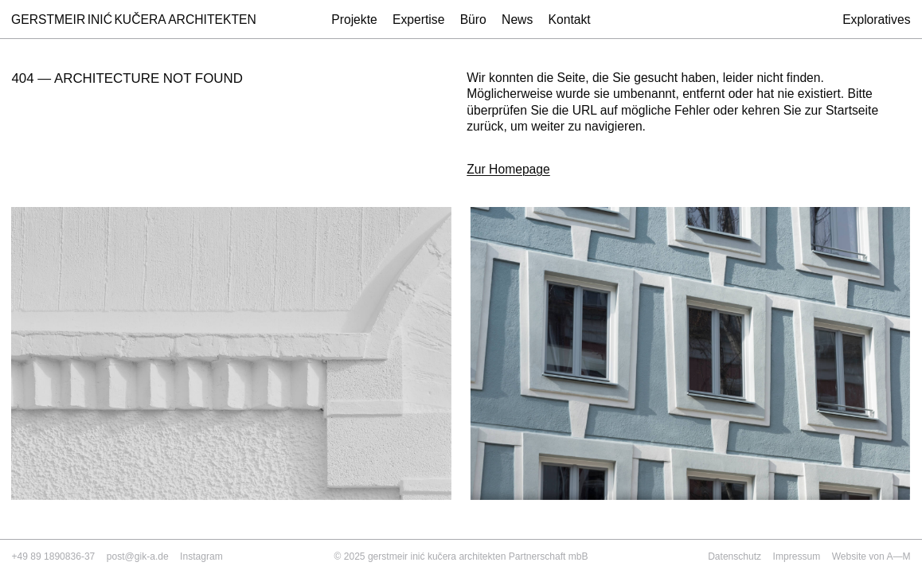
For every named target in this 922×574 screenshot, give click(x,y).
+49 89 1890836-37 (53, 556)
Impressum (797, 556)
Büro (473, 19)
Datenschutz (734, 556)
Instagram (201, 556)
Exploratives (876, 20)
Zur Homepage (508, 169)
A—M (898, 556)
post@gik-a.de (138, 556)
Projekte (354, 19)
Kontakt (570, 19)
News (517, 19)
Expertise (418, 19)
